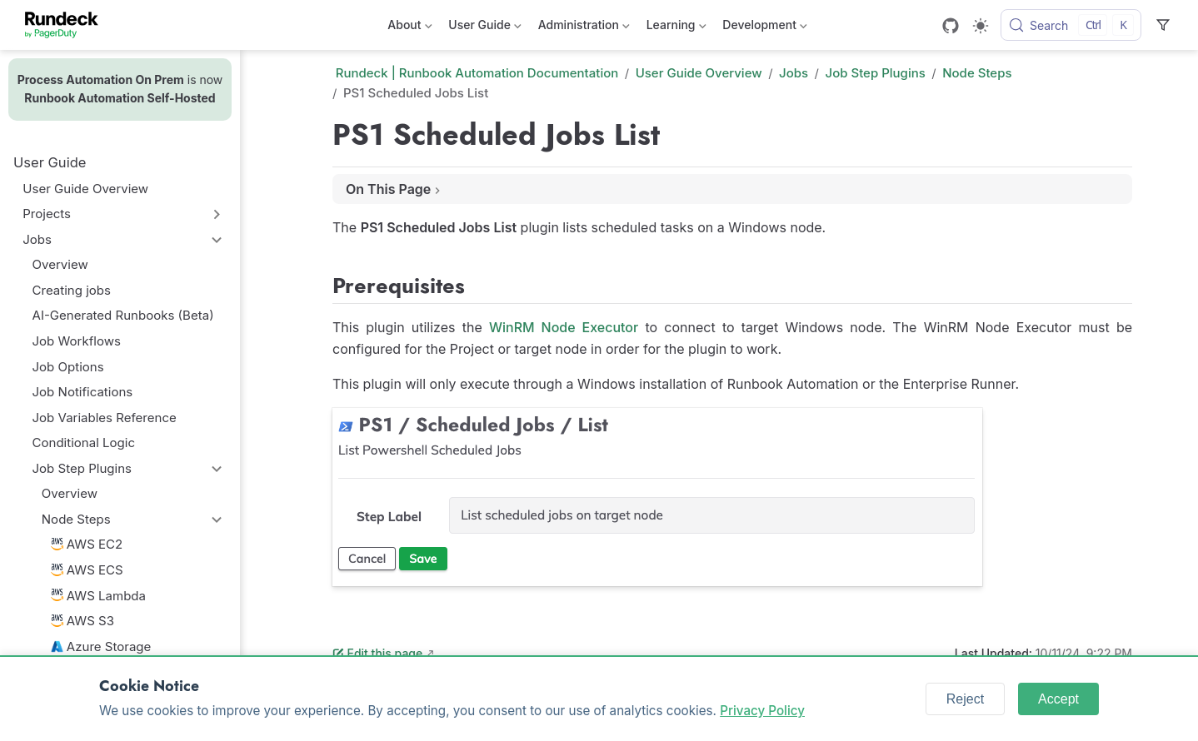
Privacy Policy (762, 711)
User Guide (484, 27)
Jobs (37, 239)
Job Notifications (82, 392)
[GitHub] (950, 25)
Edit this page (377, 653)
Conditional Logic (83, 442)
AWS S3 (82, 621)
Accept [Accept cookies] (1058, 699)
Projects (46, 213)
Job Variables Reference (104, 417)
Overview (60, 264)
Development (764, 27)
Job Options (68, 367)
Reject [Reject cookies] (965, 699)
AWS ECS (87, 570)
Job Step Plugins (82, 468)
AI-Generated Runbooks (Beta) (123, 315)
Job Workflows (76, 341)
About (409, 27)
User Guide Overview (85, 188)
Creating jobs (71, 290)
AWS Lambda (98, 596)
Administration (584, 27)
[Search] (1071, 25)
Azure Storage (101, 646)
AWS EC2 (86, 544)
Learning (676, 27)
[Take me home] (67, 25)
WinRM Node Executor (563, 327)
